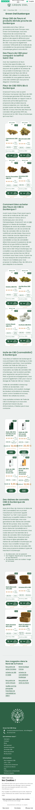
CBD (4, 10)
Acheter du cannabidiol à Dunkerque (23, 675)
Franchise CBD (12, 10)
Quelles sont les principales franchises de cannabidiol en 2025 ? (11, 691)
